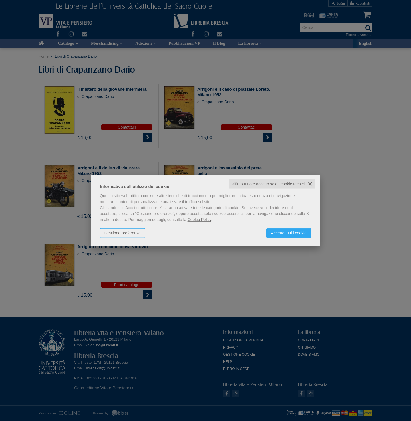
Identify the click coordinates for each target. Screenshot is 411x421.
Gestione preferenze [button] (122, 232)
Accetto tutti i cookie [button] (289, 232)
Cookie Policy (199, 219)
